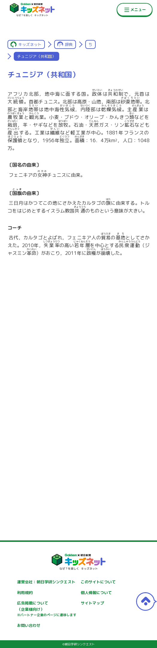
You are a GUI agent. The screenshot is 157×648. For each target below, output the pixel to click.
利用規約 (25, 592)
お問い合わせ (28, 625)
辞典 (69, 44)
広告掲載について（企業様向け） (46, 609)
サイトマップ (92, 603)
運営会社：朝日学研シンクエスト (46, 582)
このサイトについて (98, 582)
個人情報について (96, 592)
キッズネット (30, 44)
